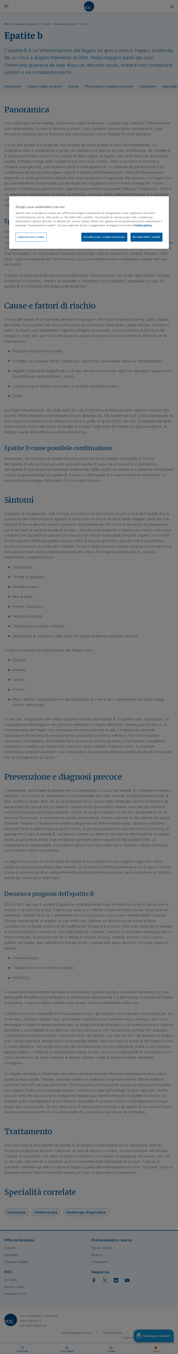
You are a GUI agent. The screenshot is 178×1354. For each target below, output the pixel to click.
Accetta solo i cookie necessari (104, 236)
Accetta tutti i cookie (146, 236)
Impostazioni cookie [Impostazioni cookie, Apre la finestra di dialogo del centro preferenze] (31, 236)
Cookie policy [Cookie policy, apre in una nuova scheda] (142, 225)
